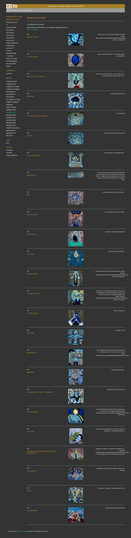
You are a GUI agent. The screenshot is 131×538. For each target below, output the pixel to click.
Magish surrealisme (12, 102)
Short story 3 (10, 35)
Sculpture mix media (12, 86)
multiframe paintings (12, 128)
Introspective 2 (11, 94)
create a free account (25, 10)
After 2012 (9, 135)
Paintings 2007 (11, 117)
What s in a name (11, 58)
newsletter (9, 150)
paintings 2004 (11, 110)
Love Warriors (10, 97)
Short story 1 (10, 30)
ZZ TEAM (8, 51)
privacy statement (12, 155)
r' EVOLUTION (9, 56)
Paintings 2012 (11, 133)
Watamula (9, 104)
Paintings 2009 (11, 123)
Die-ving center (11, 63)
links (7, 143)
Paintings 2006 (11, 115)
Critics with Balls (11, 27)
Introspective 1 (11, 92)
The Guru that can (11, 22)
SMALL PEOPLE (10, 45)
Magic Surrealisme (12, 43)
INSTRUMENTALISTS (11, 53)
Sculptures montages (13, 89)
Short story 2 (10, 32)
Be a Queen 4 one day (13, 99)
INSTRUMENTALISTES (11, 61)
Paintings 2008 (11, 120)
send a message (32, 29)
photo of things (11, 107)
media (8, 66)
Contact (9, 147)
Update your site (11, 10)
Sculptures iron (11, 84)
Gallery (9, 78)
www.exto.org (21, 531)
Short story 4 (10, 38)
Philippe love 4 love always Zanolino (59, 6)
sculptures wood (11, 81)
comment (9, 153)
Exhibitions (10, 71)
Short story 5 (10, 40)
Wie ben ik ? (10, 48)
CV (7, 25)
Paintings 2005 (11, 112)
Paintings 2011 (11, 130)
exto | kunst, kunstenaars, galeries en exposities (12, 6)
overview (9, 73)
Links (8, 140)
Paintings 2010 (11, 125)
